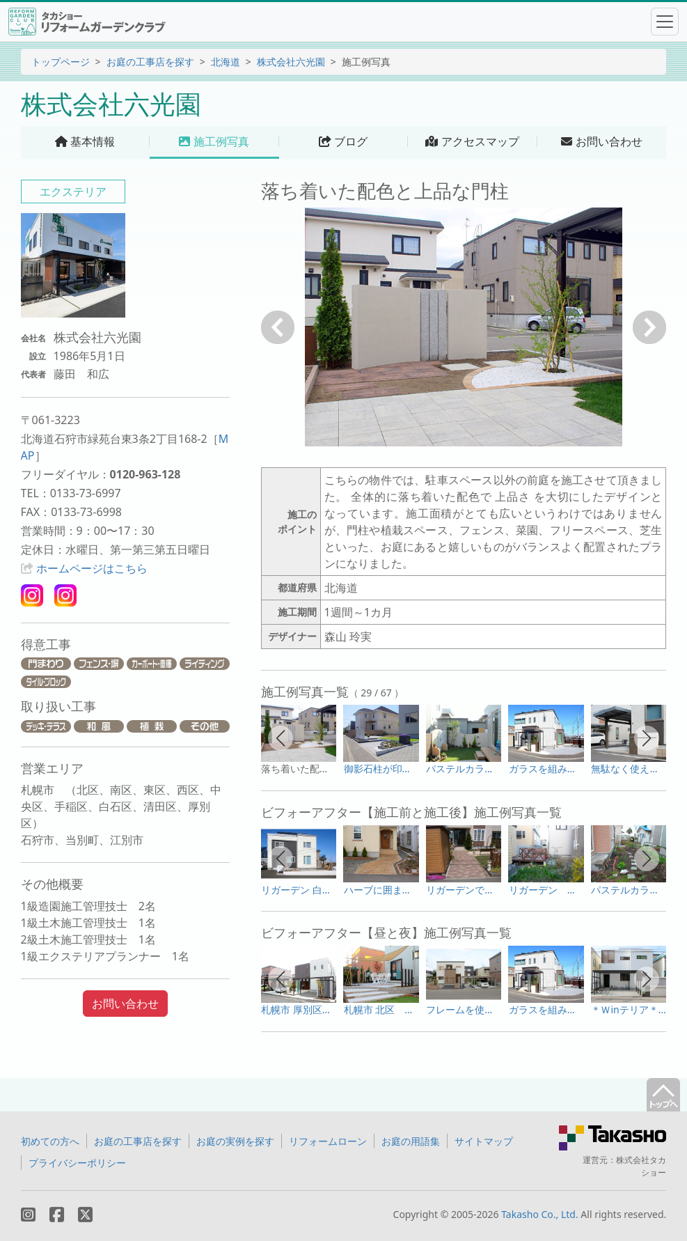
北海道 (225, 61)
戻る (277, 327)
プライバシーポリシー (77, 1162)
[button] (280, 738)
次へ (649, 327)
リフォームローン (328, 1141)
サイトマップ (484, 1141)
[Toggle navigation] (665, 22)
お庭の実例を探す (235, 1141)
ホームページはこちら (92, 568)
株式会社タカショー (641, 1166)
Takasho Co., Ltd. (539, 1214)
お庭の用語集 (410, 1141)
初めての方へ (50, 1141)
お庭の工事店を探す (150, 61)
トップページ (60, 61)
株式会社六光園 (291, 61)
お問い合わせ (125, 1003)
